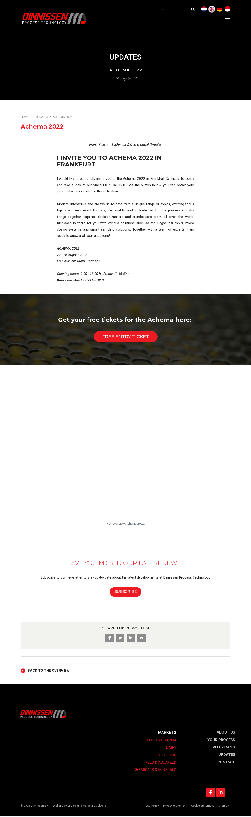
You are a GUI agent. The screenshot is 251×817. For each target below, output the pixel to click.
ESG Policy (151, 807)
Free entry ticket (125, 336)
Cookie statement (201, 807)
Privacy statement (174, 807)
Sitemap (223, 807)
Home (25, 117)
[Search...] (194, 9)
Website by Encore (64, 807)
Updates (42, 117)
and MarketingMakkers (91, 807)
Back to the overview (49, 670)
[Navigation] (227, 18)
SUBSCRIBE (125, 591)
